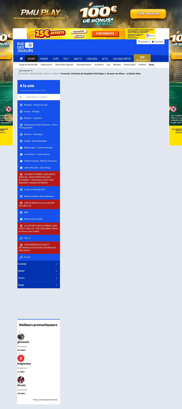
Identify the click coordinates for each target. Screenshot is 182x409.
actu (105, 59)
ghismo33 (23, 342)
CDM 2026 (92, 59)
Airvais (21, 385)
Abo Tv (78, 59)
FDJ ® (66, 59)
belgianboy (24, 364)
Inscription (143, 41)
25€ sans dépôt (122, 59)
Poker (44, 59)
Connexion (157, 41)
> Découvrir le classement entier (45, 399)
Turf (56, 59)
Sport (31, 59)
